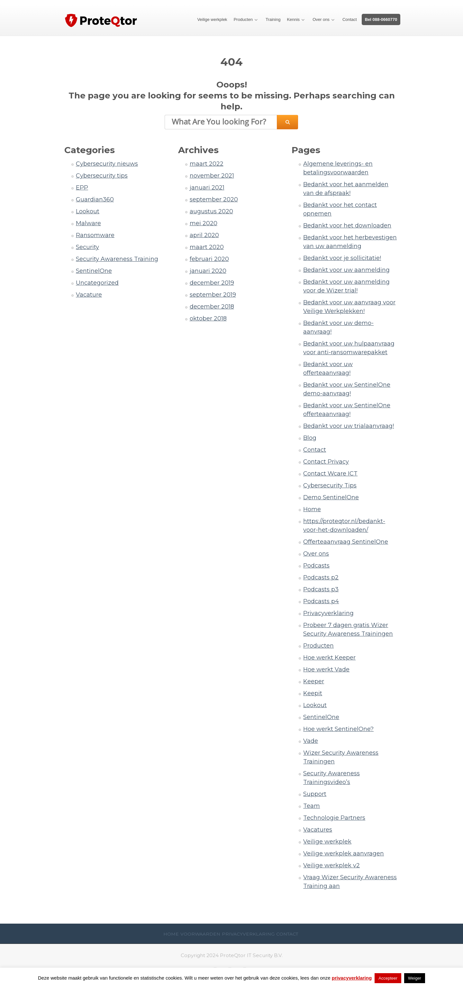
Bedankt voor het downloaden (347, 225)
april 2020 (204, 235)
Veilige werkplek (212, 19)
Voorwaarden (200, 933)
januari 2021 (207, 187)
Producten (243, 19)
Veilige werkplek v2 (331, 865)
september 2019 (213, 294)
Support (314, 794)
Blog (309, 437)
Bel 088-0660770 (381, 19)
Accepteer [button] (387, 978)
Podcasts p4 (321, 601)
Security (87, 247)
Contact (349, 19)
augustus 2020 (211, 211)
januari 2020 (208, 270)
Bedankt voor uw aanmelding (346, 269)
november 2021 (212, 175)
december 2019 (212, 282)
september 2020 (214, 199)
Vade (310, 740)
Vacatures (317, 829)
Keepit (312, 693)
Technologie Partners (334, 817)
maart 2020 (207, 247)
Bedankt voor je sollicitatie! (342, 258)
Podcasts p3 (321, 589)
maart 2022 (206, 163)
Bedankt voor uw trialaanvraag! (348, 425)
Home (312, 509)
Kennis (293, 19)
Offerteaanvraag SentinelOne (345, 541)
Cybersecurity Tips (330, 485)
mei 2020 (203, 223)
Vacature (89, 294)
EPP (82, 187)
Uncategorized (97, 282)
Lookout (87, 211)
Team (311, 805)
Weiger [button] (414, 978)
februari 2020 (209, 259)
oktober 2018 (208, 318)
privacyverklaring (352, 978)
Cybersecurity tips (102, 175)
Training (273, 19)
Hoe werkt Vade (326, 669)
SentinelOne (94, 270)
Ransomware (95, 235)
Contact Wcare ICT (330, 473)
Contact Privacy (326, 461)
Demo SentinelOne (331, 497)
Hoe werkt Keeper (329, 657)
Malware (88, 223)
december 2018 (212, 306)
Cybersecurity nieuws (107, 163)
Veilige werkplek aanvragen (343, 853)
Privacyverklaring (328, 613)
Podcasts (316, 565)
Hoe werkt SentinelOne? (338, 729)
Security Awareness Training (117, 259)
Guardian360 (95, 199)
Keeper (313, 681)
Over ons (321, 19)
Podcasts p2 (321, 577)
